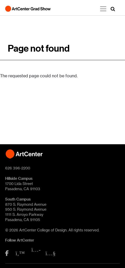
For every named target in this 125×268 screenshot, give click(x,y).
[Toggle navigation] (103, 9)
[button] (112, 8)
